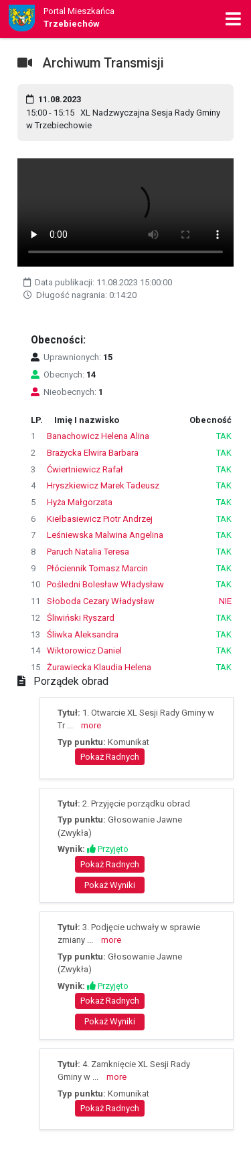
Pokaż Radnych (109, 757)
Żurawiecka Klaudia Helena (99, 667)
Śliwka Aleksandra (82, 634)
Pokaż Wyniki (109, 885)
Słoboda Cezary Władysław (101, 601)
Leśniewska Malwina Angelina (105, 535)
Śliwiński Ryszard (80, 618)
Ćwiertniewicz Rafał (85, 469)
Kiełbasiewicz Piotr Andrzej (100, 519)
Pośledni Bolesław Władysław (105, 584)
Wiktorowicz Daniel (84, 650)
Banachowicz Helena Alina (98, 436)
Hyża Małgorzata (79, 502)
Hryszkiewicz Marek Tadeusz (103, 485)
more (91, 725)
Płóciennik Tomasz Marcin (97, 568)
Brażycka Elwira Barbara (93, 453)
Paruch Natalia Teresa (88, 552)
